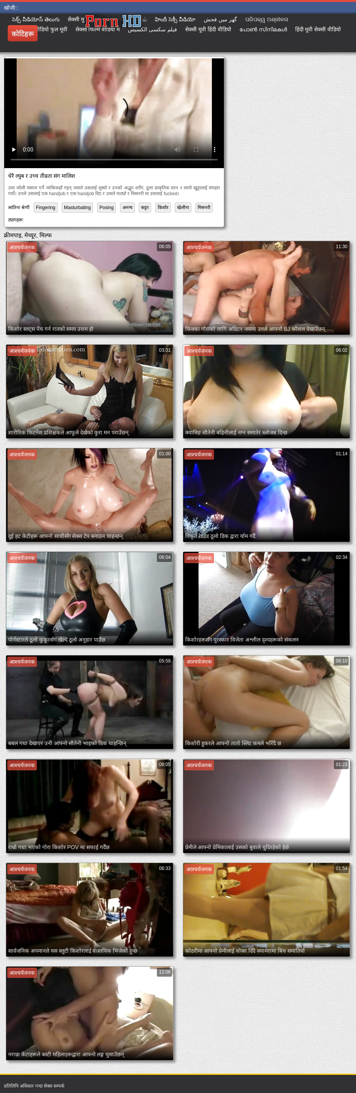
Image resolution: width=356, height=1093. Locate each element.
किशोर (163, 207)
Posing (107, 207)
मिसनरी (204, 207)
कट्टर (145, 207)
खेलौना (183, 207)
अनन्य (127, 207)
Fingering (45, 207)
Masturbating (77, 207)
